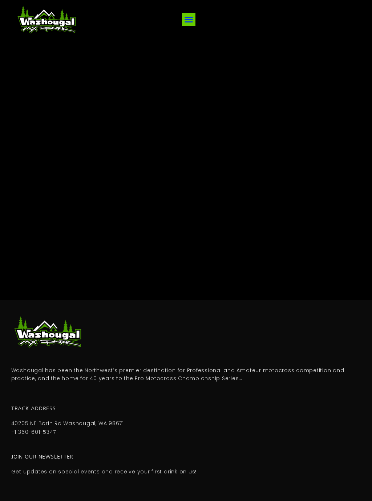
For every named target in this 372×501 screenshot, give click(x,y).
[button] (189, 20)
